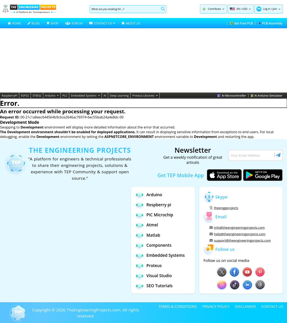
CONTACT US (272, 306)
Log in (266, 9)
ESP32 (25, 95)
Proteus (148, 265)
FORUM (73, 23)
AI (105, 95)
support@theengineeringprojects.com (240, 240)
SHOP (52, 23)
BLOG (33, 23)
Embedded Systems (85, 95)
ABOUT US (131, 23)
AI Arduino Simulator (266, 95)
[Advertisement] (143, 60)
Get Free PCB (241, 23)
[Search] (124, 9)
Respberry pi (153, 204)
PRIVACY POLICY (216, 306)
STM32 (37, 95)
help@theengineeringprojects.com (237, 234)
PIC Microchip (154, 215)
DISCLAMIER (245, 306)
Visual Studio (153, 275)
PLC (64, 95)
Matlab (147, 235)
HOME (14, 23)
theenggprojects (223, 208)
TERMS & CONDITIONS (178, 306)
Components (153, 245)
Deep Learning (119, 95)
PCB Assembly (270, 23)
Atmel (146, 225)
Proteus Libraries (145, 95)
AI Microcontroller (231, 95)
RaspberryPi (9, 95)
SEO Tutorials (154, 285)
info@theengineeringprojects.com (237, 227)
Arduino (52, 95)
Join (274, 9)
